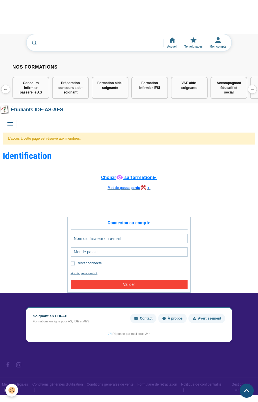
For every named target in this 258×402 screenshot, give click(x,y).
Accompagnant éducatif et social (229, 88)
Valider (129, 284)
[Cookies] (12, 390)
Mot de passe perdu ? (84, 273)
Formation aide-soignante (110, 85)
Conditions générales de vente (110, 384)
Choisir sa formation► (129, 177)
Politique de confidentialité (201, 384)
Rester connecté (89, 263)
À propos (172, 318)
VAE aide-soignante (189, 85)
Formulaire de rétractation (157, 384)
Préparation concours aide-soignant (70, 88)
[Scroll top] (247, 391)
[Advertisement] (103, 19)
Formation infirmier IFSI (149, 85)
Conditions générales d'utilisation (57, 384)
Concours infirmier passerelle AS (31, 88)
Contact (143, 318)
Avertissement (206, 318)
